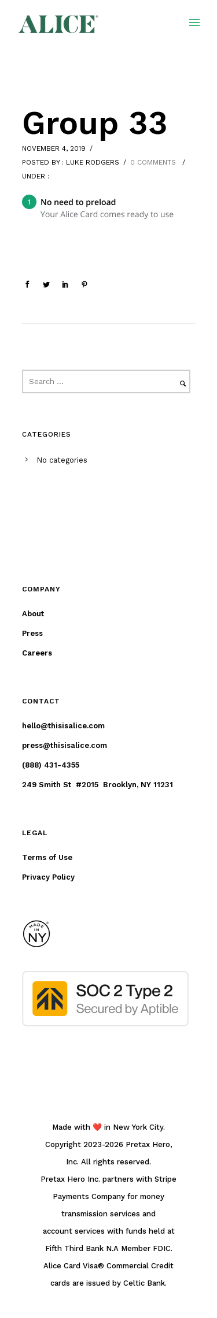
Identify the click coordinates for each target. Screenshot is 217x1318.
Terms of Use (47, 857)
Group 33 (95, 123)
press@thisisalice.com (64, 745)
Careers (37, 653)
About (33, 613)
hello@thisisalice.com (63, 725)
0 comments (153, 162)
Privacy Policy (48, 877)
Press (32, 633)
